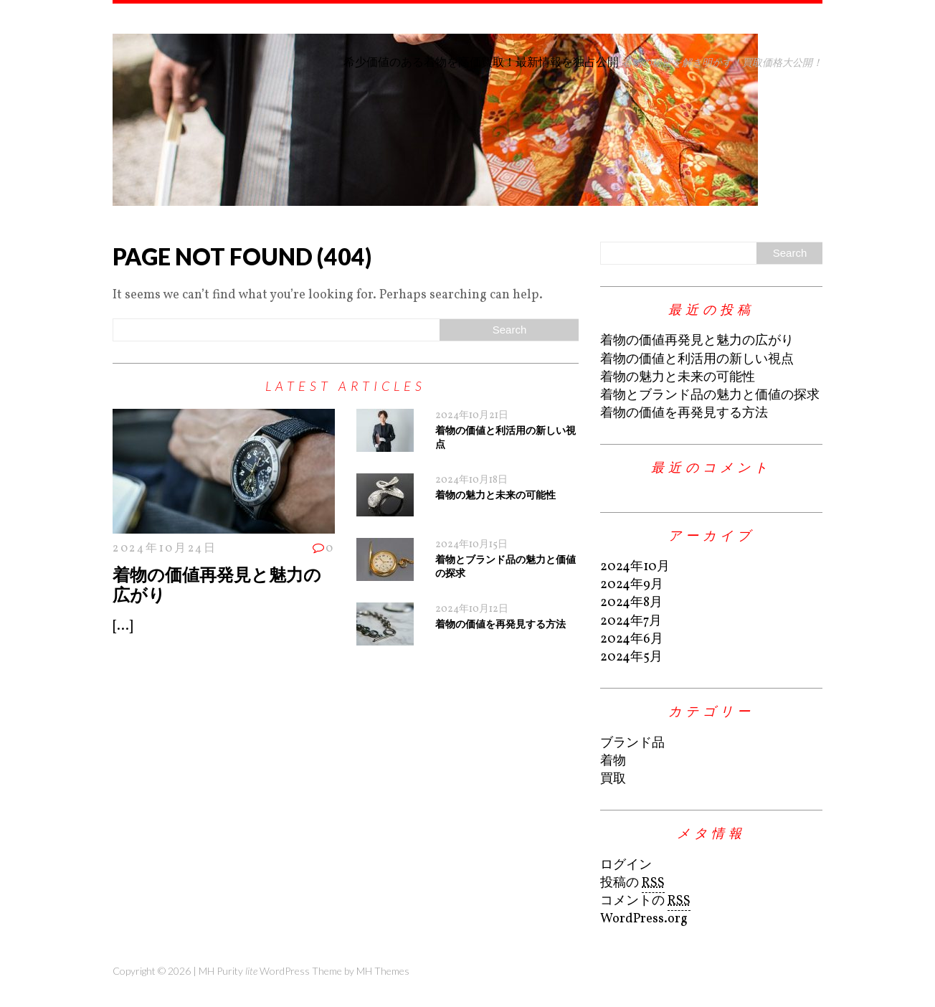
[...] (123, 626)
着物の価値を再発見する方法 (500, 624)
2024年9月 (631, 585)
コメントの (645, 901)
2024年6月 (631, 639)
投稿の (632, 883)
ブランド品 (632, 743)
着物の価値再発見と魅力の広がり (217, 584)
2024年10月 (635, 567)
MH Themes (382, 971)
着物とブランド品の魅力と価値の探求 (710, 396)
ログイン (626, 865)
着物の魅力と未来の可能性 (495, 494)
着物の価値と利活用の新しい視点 (697, 360)
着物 (613, 761)
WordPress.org (644, 919)
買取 (613, 779)
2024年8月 (631, 603)
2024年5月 (631, 657)
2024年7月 (631, 621)
